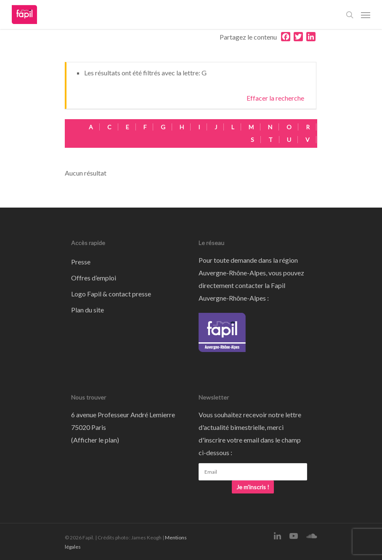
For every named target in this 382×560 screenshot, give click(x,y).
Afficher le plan (95, 440)
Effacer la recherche (275, 98)
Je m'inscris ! (252, 487)
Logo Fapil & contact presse (111, 294)
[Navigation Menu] (365, 15)
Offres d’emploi (93, 278)
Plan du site (87, 310)
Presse (80, 262)
